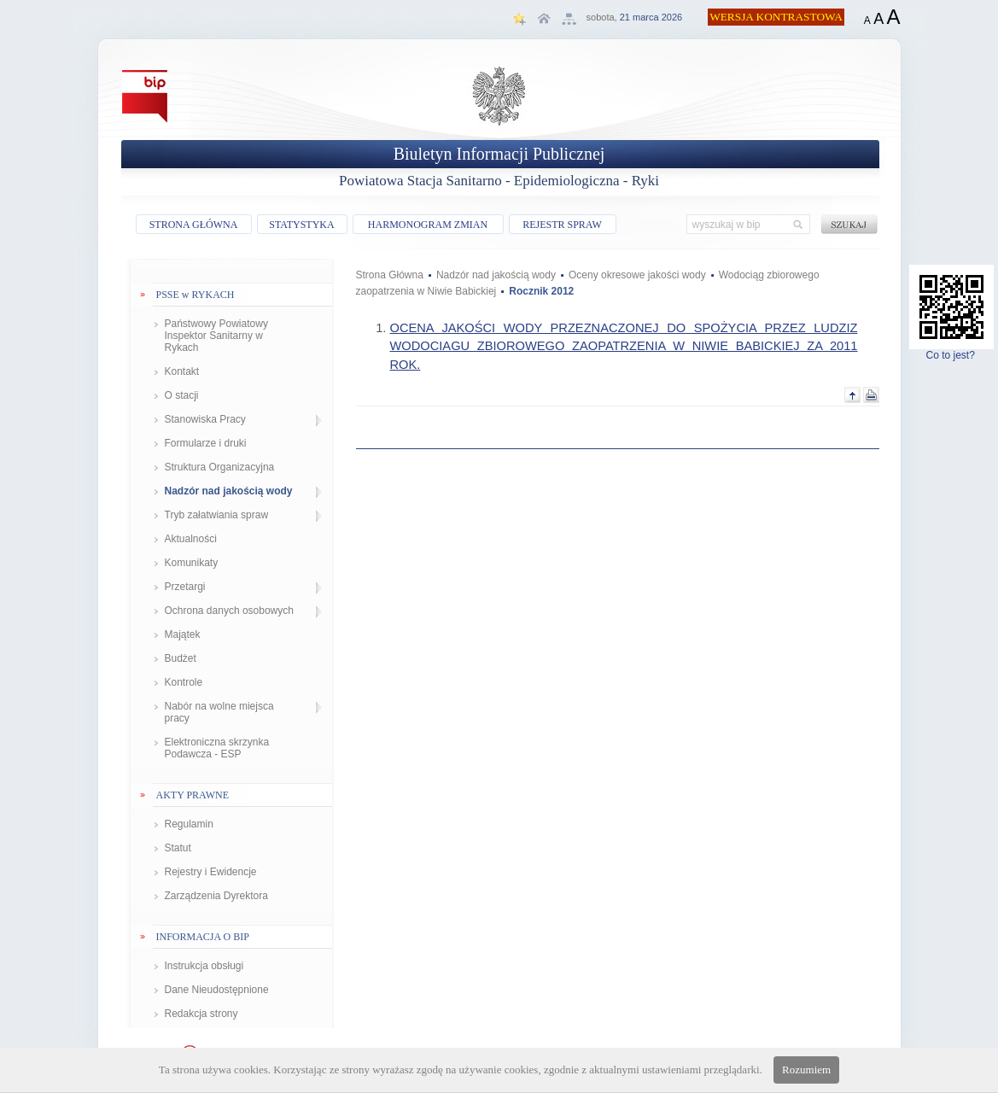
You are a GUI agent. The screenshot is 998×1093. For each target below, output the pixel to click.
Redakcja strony (201, 1014)
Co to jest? (951, 350)
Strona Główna (389, 275)
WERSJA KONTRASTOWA (776, 16)
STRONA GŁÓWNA (193, 225)
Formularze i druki (206, 443)
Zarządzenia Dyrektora (216, 896)
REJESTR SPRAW (562, 225)
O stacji (182, 395)
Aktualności (191, 539)
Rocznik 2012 (541, 291)
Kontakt (182, 371)
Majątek (183, 634)
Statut (178, 848)
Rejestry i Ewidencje (211, 872)
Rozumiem (806, 1069)
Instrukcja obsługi (204, 966)
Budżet (180, 658)
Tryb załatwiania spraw (217, 515)
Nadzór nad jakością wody (229, 491)
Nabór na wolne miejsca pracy (219, 712)
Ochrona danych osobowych (229, 611)
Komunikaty (192, 563)
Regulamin (189, 824)
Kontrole (184, 682)
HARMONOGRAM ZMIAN (427, 225)
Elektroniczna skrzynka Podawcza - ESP (217, 748)
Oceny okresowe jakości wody (637, 275)
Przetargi (185, 587)
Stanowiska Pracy (205, 419)
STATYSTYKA (301, 225)
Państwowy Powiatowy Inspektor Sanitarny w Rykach (216, 336)
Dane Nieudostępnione (217, 990)
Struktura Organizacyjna (220, 467)
